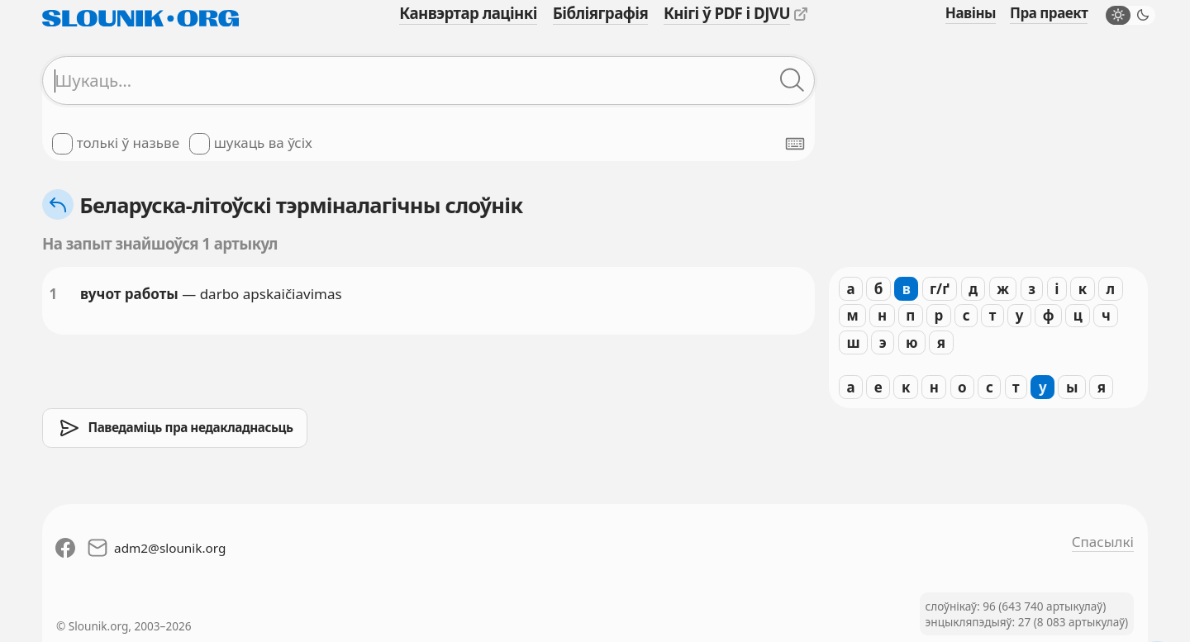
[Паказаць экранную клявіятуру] (795, 144)
